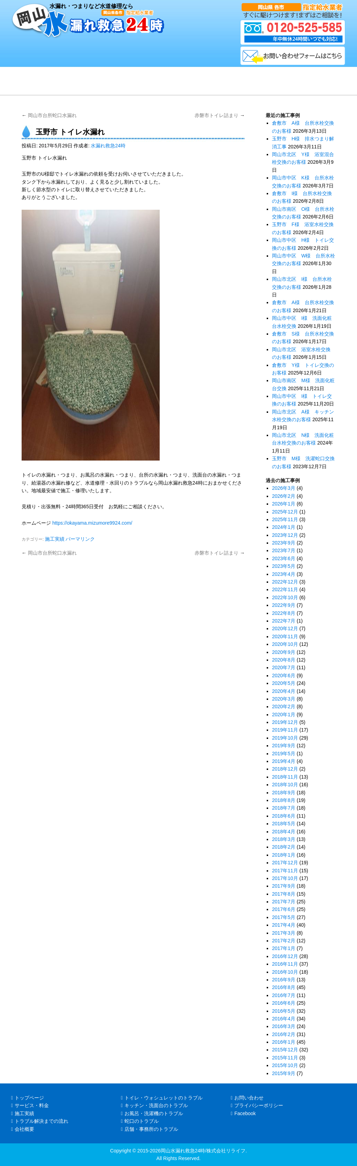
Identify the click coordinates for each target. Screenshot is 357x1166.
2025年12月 (285, 512)
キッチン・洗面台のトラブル (154, 1105)
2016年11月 (285, 964)
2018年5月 (283, 823)
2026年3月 (283, 488)
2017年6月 (283, 909)
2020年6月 (283, 675)
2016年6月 (283, 1003)
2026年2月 (283, 496)
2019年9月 (283, 745)
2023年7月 (283, 550)
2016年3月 (283, 1026)
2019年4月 (283, 761)
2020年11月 (285, 636)
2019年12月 (285, 722)
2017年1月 (283, 948)
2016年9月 (283, 979)
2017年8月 (283, 894)
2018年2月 (283, 847)
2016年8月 (283, 987)
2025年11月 (285, 519)
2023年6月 (283, 558)
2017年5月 (283, 917)
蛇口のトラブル (140, 1121)
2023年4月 (283, 574)
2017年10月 (285, 878)
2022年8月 (283, 613)
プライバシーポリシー (257, 1105)
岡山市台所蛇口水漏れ (49, 115)
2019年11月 (285, 730)
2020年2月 (283, 706)
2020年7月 (283, 667)
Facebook (243, 1113)
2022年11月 (285, 589)
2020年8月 (283, 660)
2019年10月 (285, 738)
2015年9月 (283, 1073)
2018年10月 (285, 784)
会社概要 (22, 1129)
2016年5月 (283, 1011)
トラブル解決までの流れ (39, 1121)
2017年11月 (285, 870)
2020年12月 (285, 628)
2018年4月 (283, 831)
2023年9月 (283, 543)
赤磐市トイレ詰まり (220, 115)
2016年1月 (283, 1042)
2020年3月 (283, 699)
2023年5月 (283, 566)
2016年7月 (283, 995)
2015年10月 (285, 1065)
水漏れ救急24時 (108, 145)
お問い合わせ (247, 1098)
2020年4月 (283, 691)
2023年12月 (285, 535)
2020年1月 (283, 714)
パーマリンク (80, 539)
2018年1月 (283, 855)
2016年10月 (285, 972)
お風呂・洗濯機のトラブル (152, 1113)
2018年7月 (283, 808)
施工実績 (54, 539)
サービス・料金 (30, 1105)
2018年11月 (285, 777)
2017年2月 (283, 940)
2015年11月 (285, 1057)
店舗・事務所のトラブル (149, 1129)
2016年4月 (283, 1018)
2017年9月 (283, 886)
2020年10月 (285, 644)
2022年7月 (283, 621)
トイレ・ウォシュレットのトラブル (162, 1098)
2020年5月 (283, 683)
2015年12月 (285, 1049)
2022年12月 (285, 582)
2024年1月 (283, 527)
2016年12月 (285, 956)
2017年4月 (283, 925)
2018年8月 (283, 800)
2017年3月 (283, 933)
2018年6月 (283, 816)
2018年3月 (283, 839)
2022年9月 (283, 605)
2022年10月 (285, 597)
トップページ (27, 1098)
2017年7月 (283, 901)
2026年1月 (283, 504)
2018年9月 (283, 792)
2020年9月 (283, 652)
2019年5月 (283, 753)
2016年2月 (283, 1034)
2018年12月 (285, 769)
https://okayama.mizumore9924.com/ (92, 523)
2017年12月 (285, 862)
